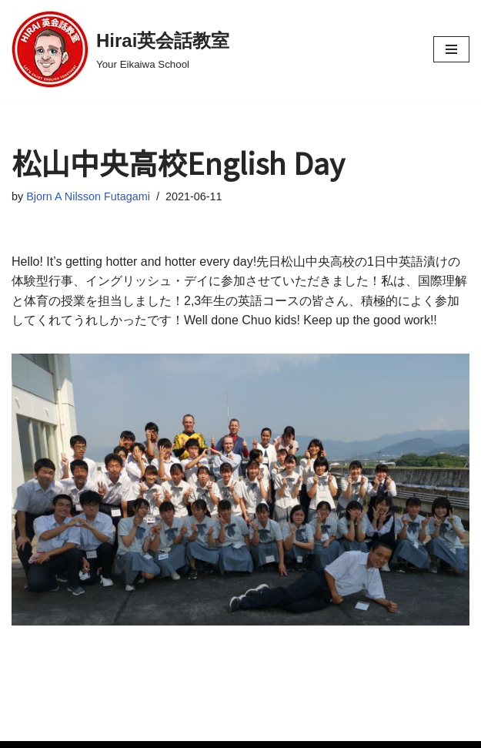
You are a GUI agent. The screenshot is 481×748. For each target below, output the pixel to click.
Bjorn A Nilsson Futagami (88, 196)
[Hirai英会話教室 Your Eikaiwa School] (120, 49)
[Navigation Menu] (451, 49)
